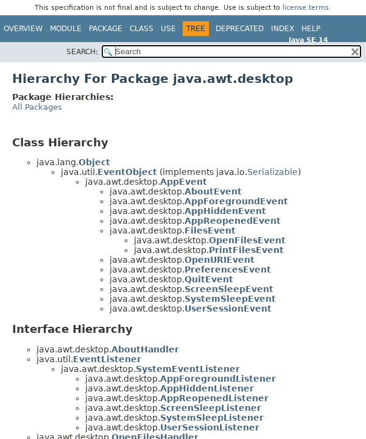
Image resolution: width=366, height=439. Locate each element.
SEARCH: (82, 52)
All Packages (37, 107)
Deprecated (240, 28)
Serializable (272, 172)
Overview (23, 28)
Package (105, 28)
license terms (306, 8)
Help (310, 28)
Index (282, 28)
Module (66, 28)
